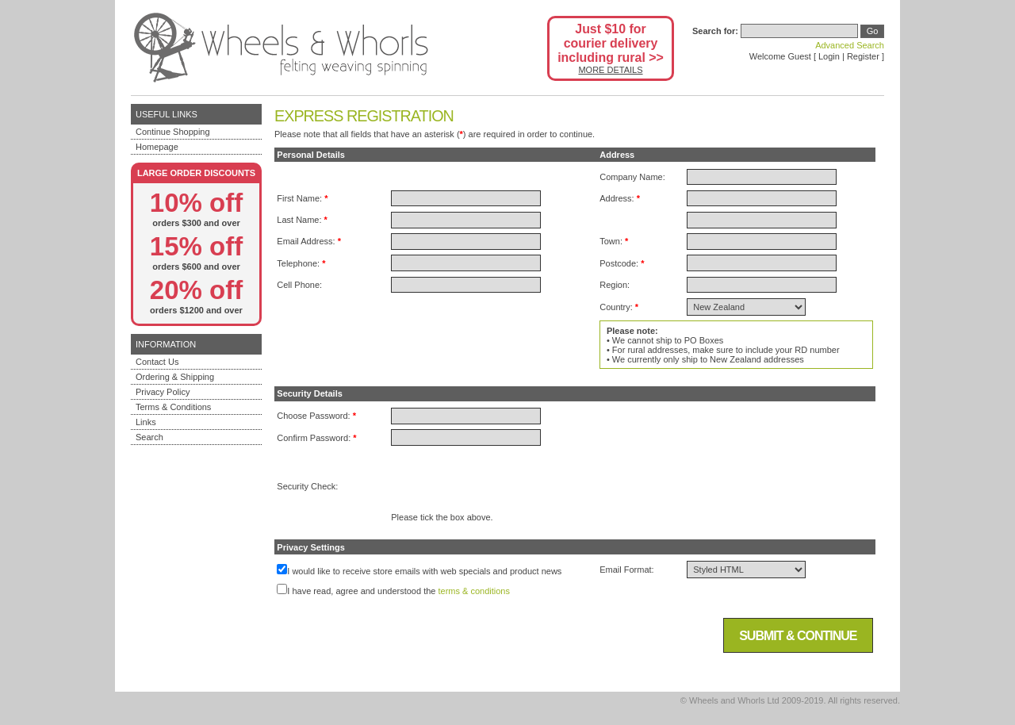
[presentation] (511, 481)
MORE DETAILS (610, 70)
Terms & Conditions (173, 407)
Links (146, 422)
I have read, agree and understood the (361, 591)
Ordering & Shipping (175, 377)
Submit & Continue (797, 636)
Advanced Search (849, 45)
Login (829, 56)
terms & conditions (474, 591)
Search (149, 437)
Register (863, 56)
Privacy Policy (163, 392)
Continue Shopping (173, 131)
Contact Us (157, 361)
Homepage (157, 147)
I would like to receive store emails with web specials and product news (424, 571)
